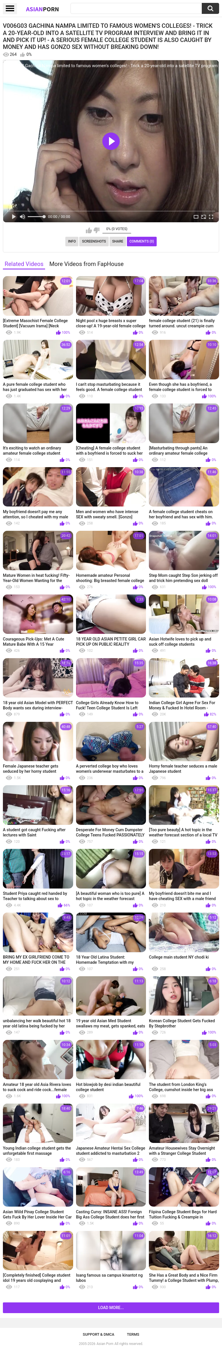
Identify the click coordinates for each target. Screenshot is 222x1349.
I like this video (89, 230)
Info (72, 241)
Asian (42, 9)
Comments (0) (142, 241)
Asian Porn (105, 1344)
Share (117, 241)
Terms (133, 1334)
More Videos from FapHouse (86, 263)
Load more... (111, 1307)
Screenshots (94, 241)
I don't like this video (96, 230)
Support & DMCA (98, 1334)
